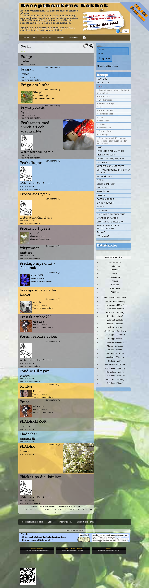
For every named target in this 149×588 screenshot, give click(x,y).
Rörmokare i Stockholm (115, 364)
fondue (26, 386)
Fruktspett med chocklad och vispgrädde (35, 127)
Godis (100, 180)
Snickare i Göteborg (115, 357)
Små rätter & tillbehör (110, 222)
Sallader (102, 162)
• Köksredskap (104, 128)
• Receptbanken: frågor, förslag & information (113, 91)
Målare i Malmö (115, 327)
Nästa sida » (64, 506)
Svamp (100, 207)
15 (51, 509)
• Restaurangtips (105, 114)
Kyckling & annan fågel (111, 151)
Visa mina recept (28, 64)
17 (58, 509)
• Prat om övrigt (104, 131)
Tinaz (37, 391)
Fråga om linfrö (35, 85)
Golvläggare (115, 277)
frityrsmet (29, 248)
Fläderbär (28, 434)
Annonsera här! (114, 257)
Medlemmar (46, 37)
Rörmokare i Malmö (115, 372)
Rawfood (102, 79)
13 (45, 509)
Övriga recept (105, 203)
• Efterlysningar (104, 100)
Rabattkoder (107, 245)
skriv (35, 37)
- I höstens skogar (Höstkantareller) (36, 540)
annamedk (27, 438)
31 (56, 512)
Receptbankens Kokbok (64, 6)
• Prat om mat (103, 96)
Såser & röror (105, 199)
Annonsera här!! (75, 530)
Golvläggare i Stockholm (115, 331)
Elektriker (115, 270)
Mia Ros (38, 321)
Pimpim (39, 92)
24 (71, 509)
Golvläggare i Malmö (115, 338)
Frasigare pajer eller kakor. (38, 292)
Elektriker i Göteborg (115, 312)
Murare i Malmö (115, 350)
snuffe (37, 302)
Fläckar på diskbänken (41, 477)
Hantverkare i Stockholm (115, 297)
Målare (115, 273)
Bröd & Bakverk (106, 184)
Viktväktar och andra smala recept (113, 171)
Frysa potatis (33, 107)
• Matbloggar (103, 135)
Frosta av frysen (35, 194)
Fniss (24, 402)
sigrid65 (37, 275)
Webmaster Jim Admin (37, 152)
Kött (100, 147)
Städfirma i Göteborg (115, 379)
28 (84, 509)
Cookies (51, 522)
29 (87, 509)
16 (54, 509)
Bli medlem (102, 66)
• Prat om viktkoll (105, 110)
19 (64, 509)
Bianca (24, 451)
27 (81, 509)
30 (91, 509)
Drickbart (103, 210)
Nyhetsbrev (73, 37)
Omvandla (60, 37)
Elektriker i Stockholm (115, 309)
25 (74, 509)
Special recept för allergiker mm (108, 227)
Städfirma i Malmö (115, 383)
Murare (115, 281)
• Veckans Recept (105, 103)
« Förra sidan (49, 506)
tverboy (25, 375)
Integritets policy (65, 522)
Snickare (115, 285)
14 (48, 509)
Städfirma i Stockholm (115, 376)
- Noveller (24, 534)
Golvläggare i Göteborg (115, 335)
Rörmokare (115, 288)
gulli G (34, 233)
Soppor (101, 195)
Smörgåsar (103, 188)
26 (77, 509)
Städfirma (115, 292)
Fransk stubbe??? (35, 317)
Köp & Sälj (103, 236)
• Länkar (101, 124)
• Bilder (100, 117)
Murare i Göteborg (115, 346)
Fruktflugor (31, 163)
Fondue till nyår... (36, 371)
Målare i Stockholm (115, 320)
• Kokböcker (103, 121)
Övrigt (101, 87)
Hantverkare (115, 266)
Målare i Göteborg (115, 324)
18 (61, 509)
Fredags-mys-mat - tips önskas (37, 265)
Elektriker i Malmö (115, 316)
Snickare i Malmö (115, 361)
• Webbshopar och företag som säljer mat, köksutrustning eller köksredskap (112, 141)
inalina (25, 426)
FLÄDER (27, 446)
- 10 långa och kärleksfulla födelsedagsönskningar (42, 537)
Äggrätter (103, 83)
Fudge (26, 57)
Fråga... (27, 69)
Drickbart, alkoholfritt (111, 214)
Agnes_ (26, 112)
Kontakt (26, 37)
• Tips (100, 107)
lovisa (25, 74)
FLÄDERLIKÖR (33, 421)
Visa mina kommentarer (31, 80)
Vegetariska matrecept (111, 166)
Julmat (101, 232)
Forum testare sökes (38, 336)
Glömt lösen (112, 66)
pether (25, 61)
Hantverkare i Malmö (115, 305)
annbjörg (26, 252)
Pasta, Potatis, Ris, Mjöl (111, 159)
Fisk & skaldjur (106, 155)
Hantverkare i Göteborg (115, 301)
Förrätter (103, 192)
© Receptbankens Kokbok (32, 522)
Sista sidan (75, 506)
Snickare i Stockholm (115, 353)
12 (41, 509)
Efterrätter (104, 176)
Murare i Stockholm (115, 342)
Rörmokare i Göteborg (115, 368)
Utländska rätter (107, 218)
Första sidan (36, 506)
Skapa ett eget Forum (85, 522)
